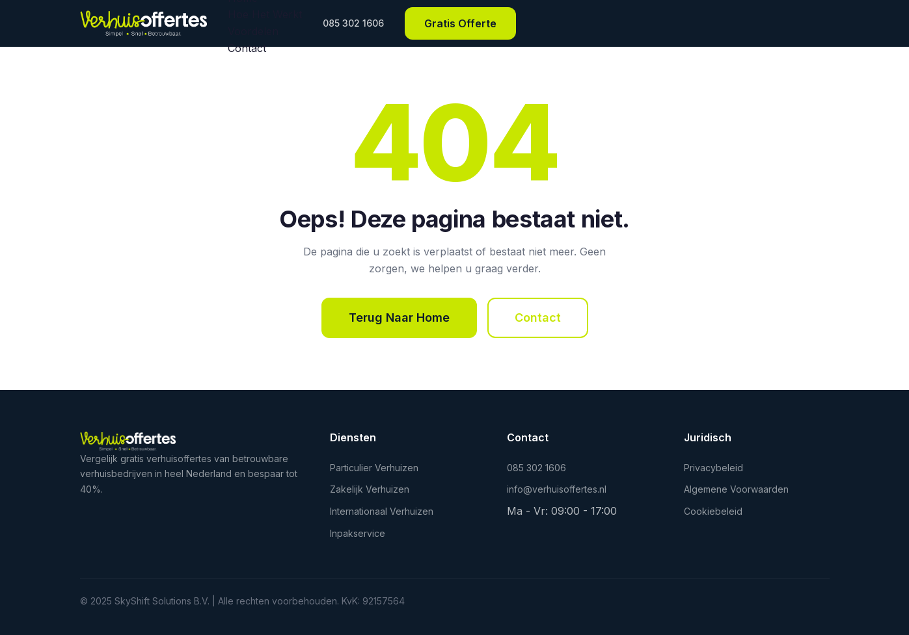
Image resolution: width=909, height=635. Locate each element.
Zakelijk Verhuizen (369, 489)
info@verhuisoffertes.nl (556, 489)
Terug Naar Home (399, 317)
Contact (247, 48)
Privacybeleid (713, 467)
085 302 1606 (353, 23)
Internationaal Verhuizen (381, 511)
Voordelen (253, 31)
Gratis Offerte (460, 23)
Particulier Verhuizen (374, 467)
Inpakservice (357, 533)
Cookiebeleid (713, 511)
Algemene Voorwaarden (736, 489)
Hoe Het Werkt (265, 14)
